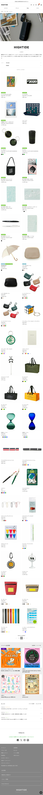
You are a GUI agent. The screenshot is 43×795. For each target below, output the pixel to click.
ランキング (3, 747)
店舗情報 (33, 645)
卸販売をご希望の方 (6, 775)
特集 (28, 8)
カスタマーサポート (5, 758)
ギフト (38, 8)
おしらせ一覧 (38, 703)
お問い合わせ (16, 755)
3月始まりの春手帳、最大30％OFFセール (21, 1)
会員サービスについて (5, 760)
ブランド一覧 (6, 11)
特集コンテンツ (4, 753)
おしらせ (15, 750)
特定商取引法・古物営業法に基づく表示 (9, 765)
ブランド (17, 8)
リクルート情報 (4, 779)
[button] (16, 638)
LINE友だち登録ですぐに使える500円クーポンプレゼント (21, 737)
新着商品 (3, 755)
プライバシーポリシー (5, 763)
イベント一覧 (38, 645)
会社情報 (3, 770)
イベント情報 (16, 753)
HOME (2, 11)
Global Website (5, 783)
